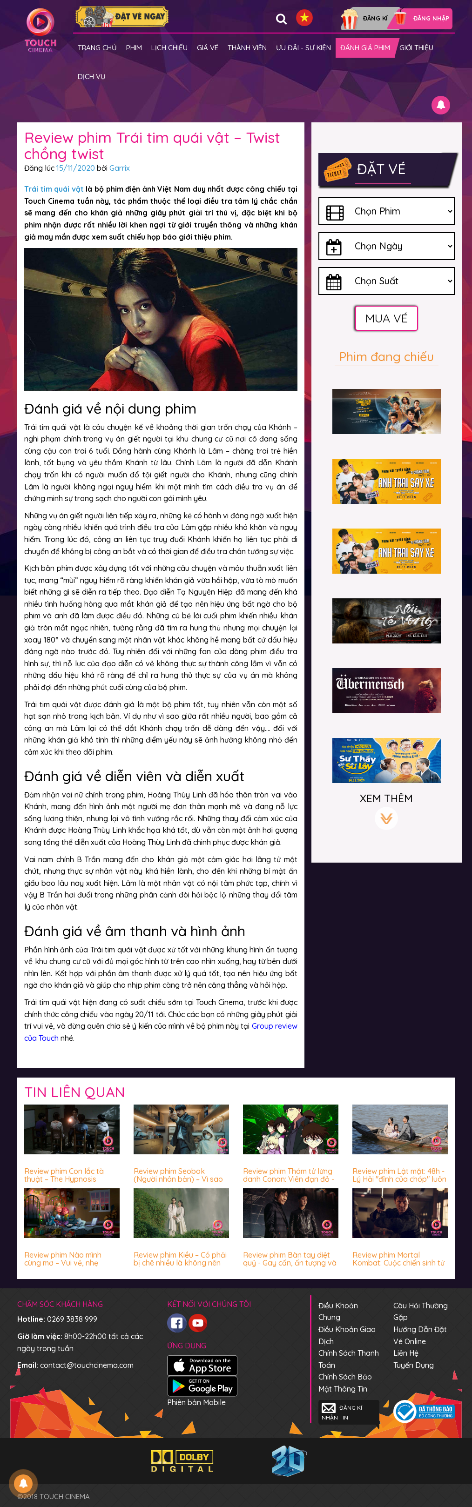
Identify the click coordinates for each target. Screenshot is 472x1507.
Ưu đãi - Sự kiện (303, 47)
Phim (134, 47)
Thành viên (247, 47)
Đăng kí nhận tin (342, 1411)
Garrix (119, 168)
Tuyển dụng (413, 1365)
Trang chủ (97, 47)
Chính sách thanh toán (348, 1359)
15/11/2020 (75, 168)
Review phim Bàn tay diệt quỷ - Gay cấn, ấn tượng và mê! (290, 1263)
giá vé (207, 47)
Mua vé (386, 318)
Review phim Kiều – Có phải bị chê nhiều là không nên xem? (180, 1263)
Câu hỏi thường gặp (420, 1311)
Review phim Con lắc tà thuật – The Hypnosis (64, 1175)
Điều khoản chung (338, 1311)
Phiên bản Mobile (196, 1402)
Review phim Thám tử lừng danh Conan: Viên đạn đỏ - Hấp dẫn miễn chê (288, 1179)
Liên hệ (405, 1353)
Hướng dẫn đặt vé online (420, 1335)
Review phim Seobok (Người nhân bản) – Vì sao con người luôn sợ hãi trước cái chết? (180, 1183)
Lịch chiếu (169, 47)
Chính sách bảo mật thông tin (345, 1382)
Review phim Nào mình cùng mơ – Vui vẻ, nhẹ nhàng (62, 1263)
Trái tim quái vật (54, 189)
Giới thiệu (416, 47)
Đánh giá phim (365, 47)
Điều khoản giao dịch (347, 1335)
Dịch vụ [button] (92, 76)
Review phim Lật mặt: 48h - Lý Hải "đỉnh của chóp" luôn (399, 1175)
